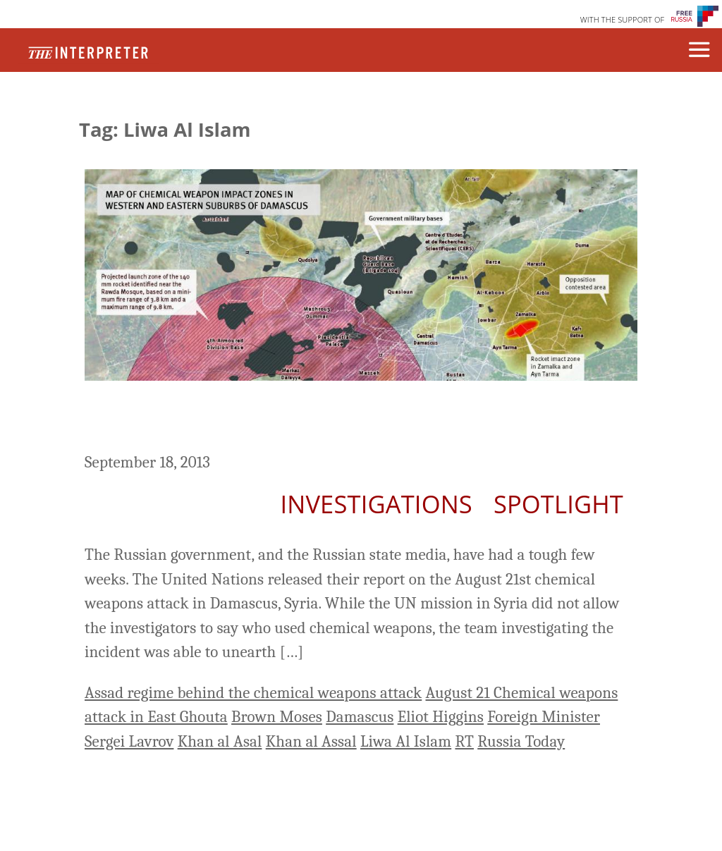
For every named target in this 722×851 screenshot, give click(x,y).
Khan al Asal (220, 741)
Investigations (376, 503)
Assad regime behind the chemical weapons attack (253, 692)
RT (464, 741)
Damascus (359, 716)
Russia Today (521, 741)
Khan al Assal (311, 741)
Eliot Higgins (441, 716)
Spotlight (558, 503)
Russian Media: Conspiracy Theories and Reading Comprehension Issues (337, 419)
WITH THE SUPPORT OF (622, 19)
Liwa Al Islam (405, 741)
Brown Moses (276, 716)
